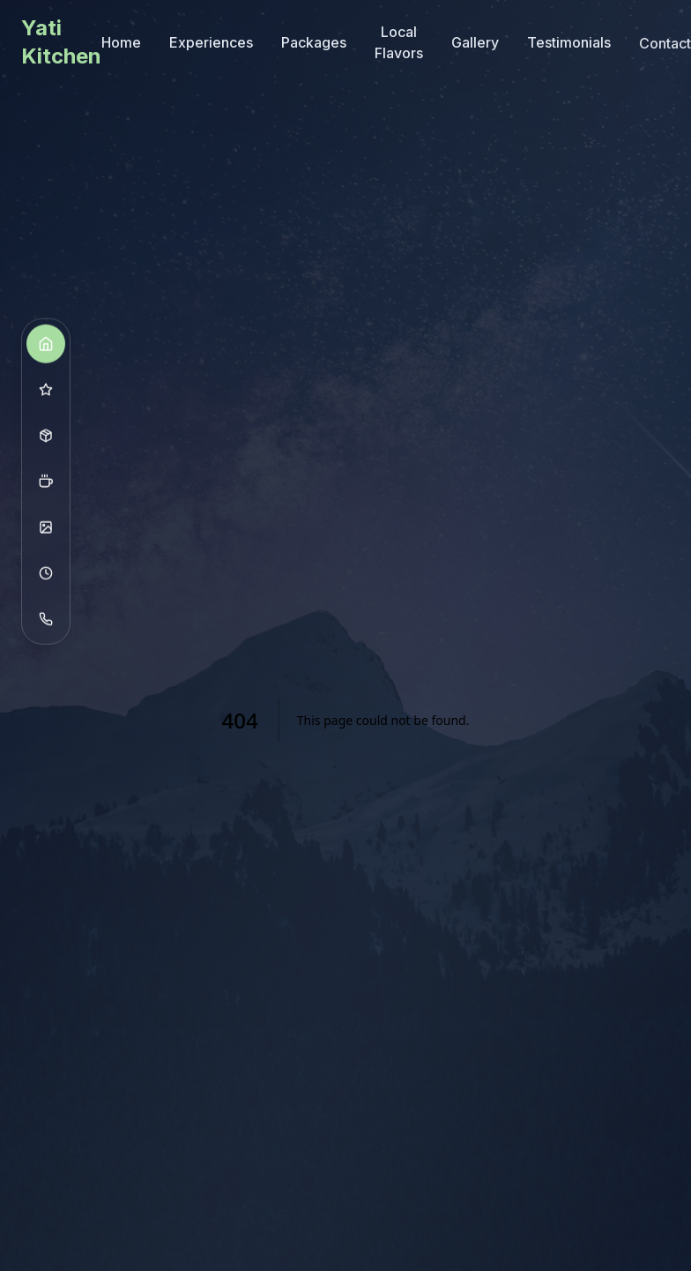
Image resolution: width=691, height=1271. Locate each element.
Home (121, 42)
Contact (665, 40)
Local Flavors (399, 42)
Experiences (211, 42)
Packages (313, 42)
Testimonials (569, 43)
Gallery (475, 42)
